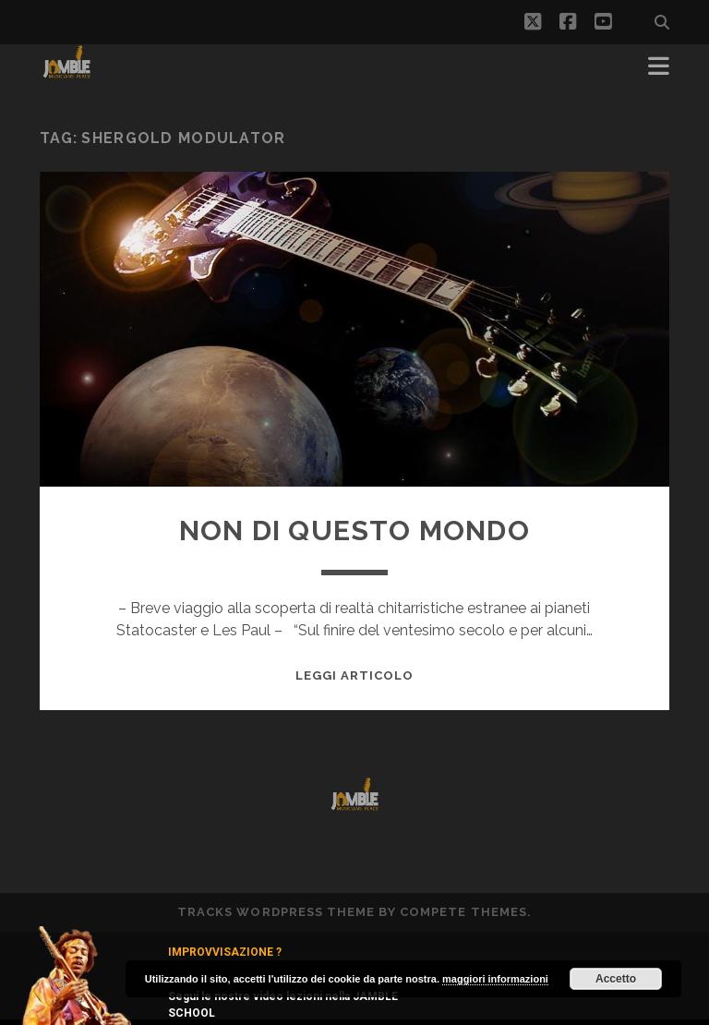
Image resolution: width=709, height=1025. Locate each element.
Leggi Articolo (355, 675)
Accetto (615, 978)
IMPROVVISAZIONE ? (225, 952)
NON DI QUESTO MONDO (354, 530)
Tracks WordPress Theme (276, 912)
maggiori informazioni (495, 978)
